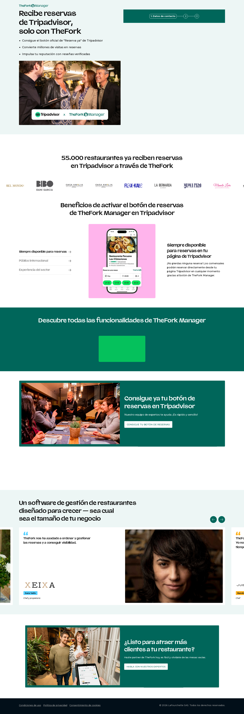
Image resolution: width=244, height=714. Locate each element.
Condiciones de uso (30, 705)
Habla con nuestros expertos (144, 666)
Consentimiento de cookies (85, 705)
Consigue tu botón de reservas (145, 423)
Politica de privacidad (55, 705)
